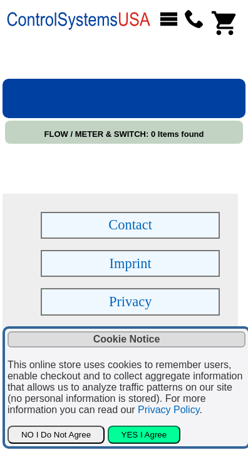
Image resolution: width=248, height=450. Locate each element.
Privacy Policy (168, 409)
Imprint (131, 263)
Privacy (130, 301)
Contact (130, 224)
